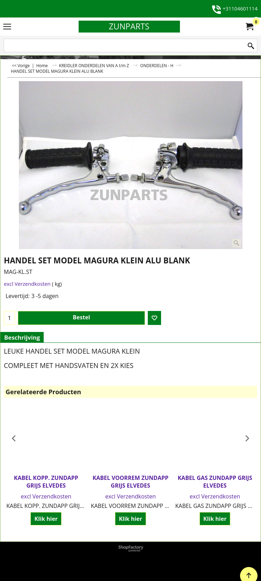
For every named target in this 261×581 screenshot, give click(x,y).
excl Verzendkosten (27, 283)
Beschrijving (22, 337)
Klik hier (46, 519)
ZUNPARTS (129, 26)
